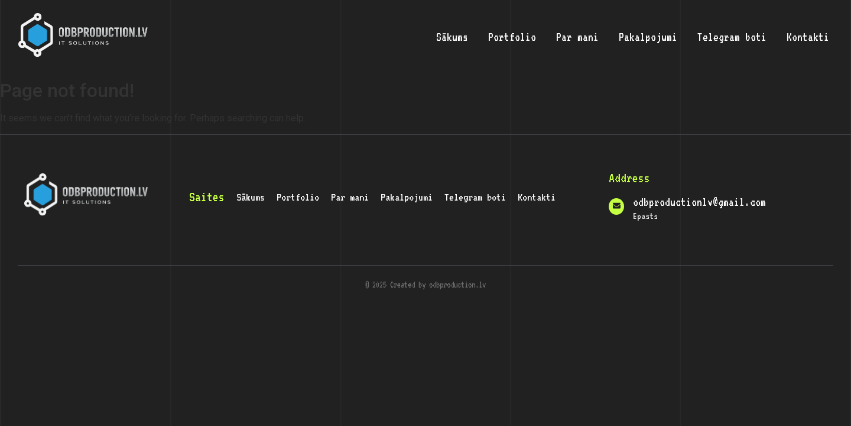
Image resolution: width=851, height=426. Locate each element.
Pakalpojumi (648, 36)
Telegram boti (731, 36)
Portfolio (512, 36)
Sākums (452, 36)
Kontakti (808, 36)
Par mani (577, 36)
